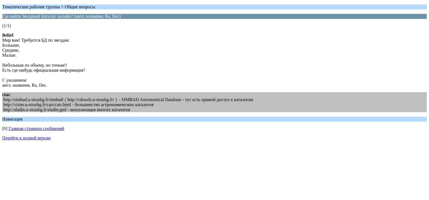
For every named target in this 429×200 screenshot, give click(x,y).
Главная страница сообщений (36, 128)
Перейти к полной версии (26, 138)
